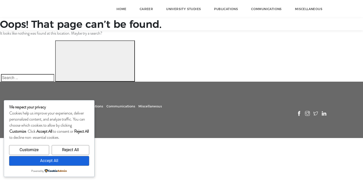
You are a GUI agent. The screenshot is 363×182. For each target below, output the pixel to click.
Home (121, 9)
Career (146, 9)
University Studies (183, 9)
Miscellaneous (308, 9)
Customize (29, 149)
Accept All (49, 160)
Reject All (70, 149)
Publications (226, 9)
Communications (266, 9)
